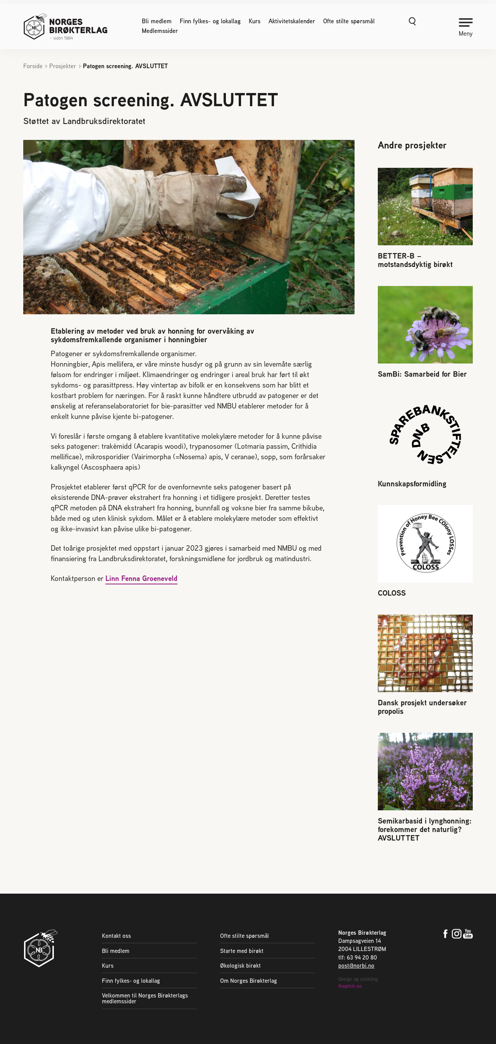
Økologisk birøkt (240, 965)
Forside (33, 66)
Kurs (254, 21)
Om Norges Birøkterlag (248, 981)
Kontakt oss (116, 936)
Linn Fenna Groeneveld (141, 578)
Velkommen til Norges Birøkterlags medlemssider (145, 998)
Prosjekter (62, 66)
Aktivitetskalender (292, 21)
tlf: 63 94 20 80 (357, 957)
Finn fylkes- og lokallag (210, 21)
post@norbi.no (356, 965)
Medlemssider (160, 31)
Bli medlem (157, 21)
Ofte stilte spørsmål (349, 21)
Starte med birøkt (242, 951)
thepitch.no (350, 986)
